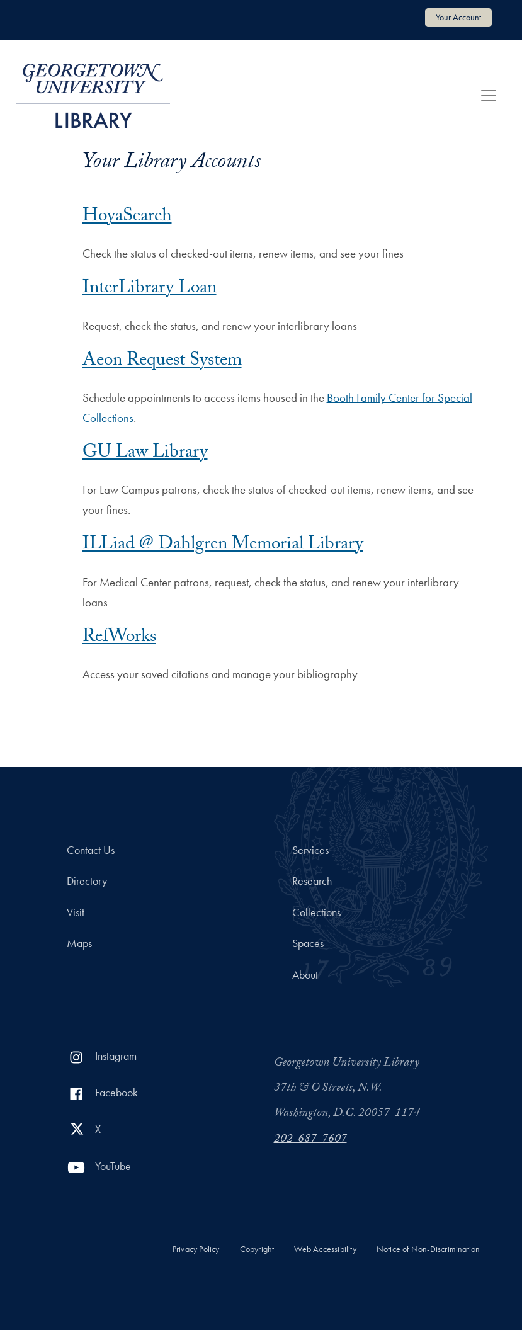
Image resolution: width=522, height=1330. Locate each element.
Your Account (458, 17)
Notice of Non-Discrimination (428, 1249)
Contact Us (91, 850)
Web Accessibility (325, 1249)
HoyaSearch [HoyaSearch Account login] (127, 217)
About (305, 975)
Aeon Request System (162, 361)
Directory (87, 881)
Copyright (257, 1249)
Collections (316, 912)
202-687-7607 (310, 1140)
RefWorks (119, 638)
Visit (75, 912)
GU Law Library (145, 453)
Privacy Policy (196, 1249)
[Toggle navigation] (488, 95)
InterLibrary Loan (149, 289)
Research (312, 881)
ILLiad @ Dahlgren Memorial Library (222, 545)
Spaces (308, 943)
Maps (79, 943)
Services (310, 850)
